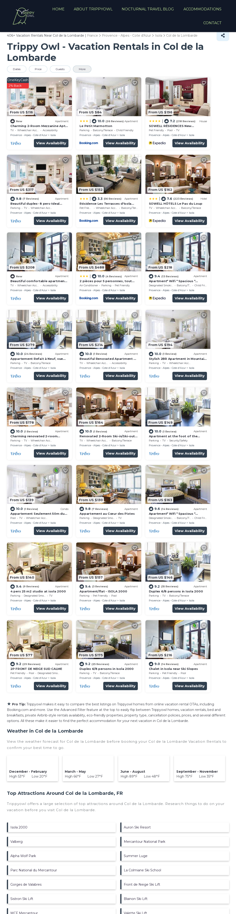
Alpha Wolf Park (23, 655)
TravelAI (77, 884)
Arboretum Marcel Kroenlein (146, 727)
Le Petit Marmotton (83, 118)
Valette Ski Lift (135, 712)
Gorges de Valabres (25, 684)
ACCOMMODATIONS (203, 9)
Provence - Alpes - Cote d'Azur (28, 127)
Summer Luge (136, 655)
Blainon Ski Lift (136, 698)
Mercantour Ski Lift (25, 741)
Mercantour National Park (144, 641)
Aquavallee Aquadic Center (32, 727)
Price (38, 69)
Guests (61, 69)
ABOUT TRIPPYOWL (93, 9)
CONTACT (212, 23)
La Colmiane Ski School (142, 669)
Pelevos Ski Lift (136, 741)
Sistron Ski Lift (21, 698)
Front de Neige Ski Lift (142, 684)
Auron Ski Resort (137, 626)
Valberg (16, 641)
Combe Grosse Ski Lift (28, 755)
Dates (17, 69)
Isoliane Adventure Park (143, 755)
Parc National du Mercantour (33, 669)
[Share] (223, 35)
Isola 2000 (18, 626)
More (84, 69)
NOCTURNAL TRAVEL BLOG (148, 9)
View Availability (39, 135)
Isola (53, 127)
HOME (59, 9)
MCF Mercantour (24, 712)
